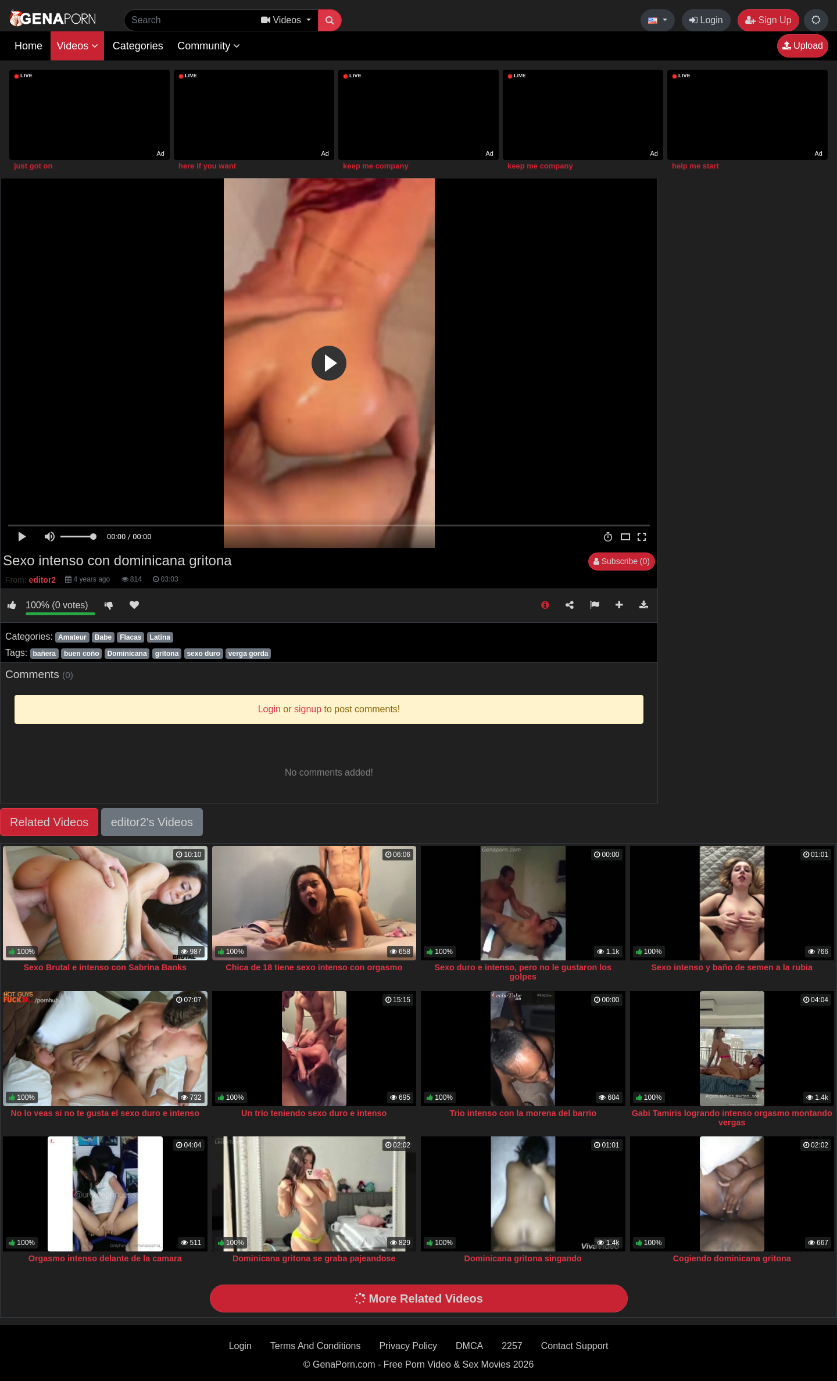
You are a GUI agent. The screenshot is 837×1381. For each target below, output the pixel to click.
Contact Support (575, 1346)
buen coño (81, 654)
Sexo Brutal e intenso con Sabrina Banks (105, 967)
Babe (103, 637)
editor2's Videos (152, 822)
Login (706, 20)
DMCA (469, 1346)
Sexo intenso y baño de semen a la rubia (732, 967)
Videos (77, 46)
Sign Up (768, 20)
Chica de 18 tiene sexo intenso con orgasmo (314, 967)
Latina (160, 637)
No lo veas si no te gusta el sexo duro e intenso (104, 1113)
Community (208, 46)
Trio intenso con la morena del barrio (522, 1113)
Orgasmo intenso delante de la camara (105, 1258)
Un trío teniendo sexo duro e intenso (314, 1113)
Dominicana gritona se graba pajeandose (314, 1258)
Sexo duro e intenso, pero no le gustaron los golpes (522, 972)
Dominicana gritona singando (523, 1258)
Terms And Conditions (315, 1346)
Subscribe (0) (621, 561)
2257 (512, 1346)
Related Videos (49, 822)
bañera (44, 654)
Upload (802, 46)
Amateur (72, 637)
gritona (167, 654)
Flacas (130, 637)
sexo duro (203, 654)
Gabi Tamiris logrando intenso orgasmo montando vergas (732, 1118)
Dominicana (127, 654)
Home (28, 46)
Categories (138, 46)
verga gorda (248, 654)
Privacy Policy (408, 1346)
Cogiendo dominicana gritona (732, 1258)
